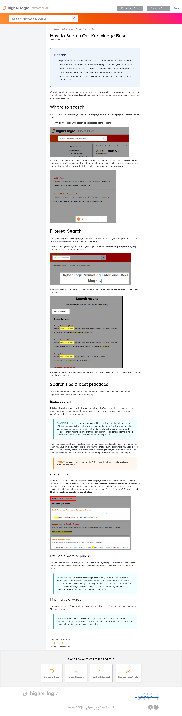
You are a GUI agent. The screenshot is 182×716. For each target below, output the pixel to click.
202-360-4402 (144, 699)
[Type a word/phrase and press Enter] (43, 18)
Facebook (156, 707)
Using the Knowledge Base (85, 29)
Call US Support (101, 677)
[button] (54, 643)
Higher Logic (54, 29)
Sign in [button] (176, 8)
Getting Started (67, 29)
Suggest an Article (128, 677)
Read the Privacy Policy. (90, 709)
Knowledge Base (130, 8)
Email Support (76, 677)
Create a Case (158, 8)
